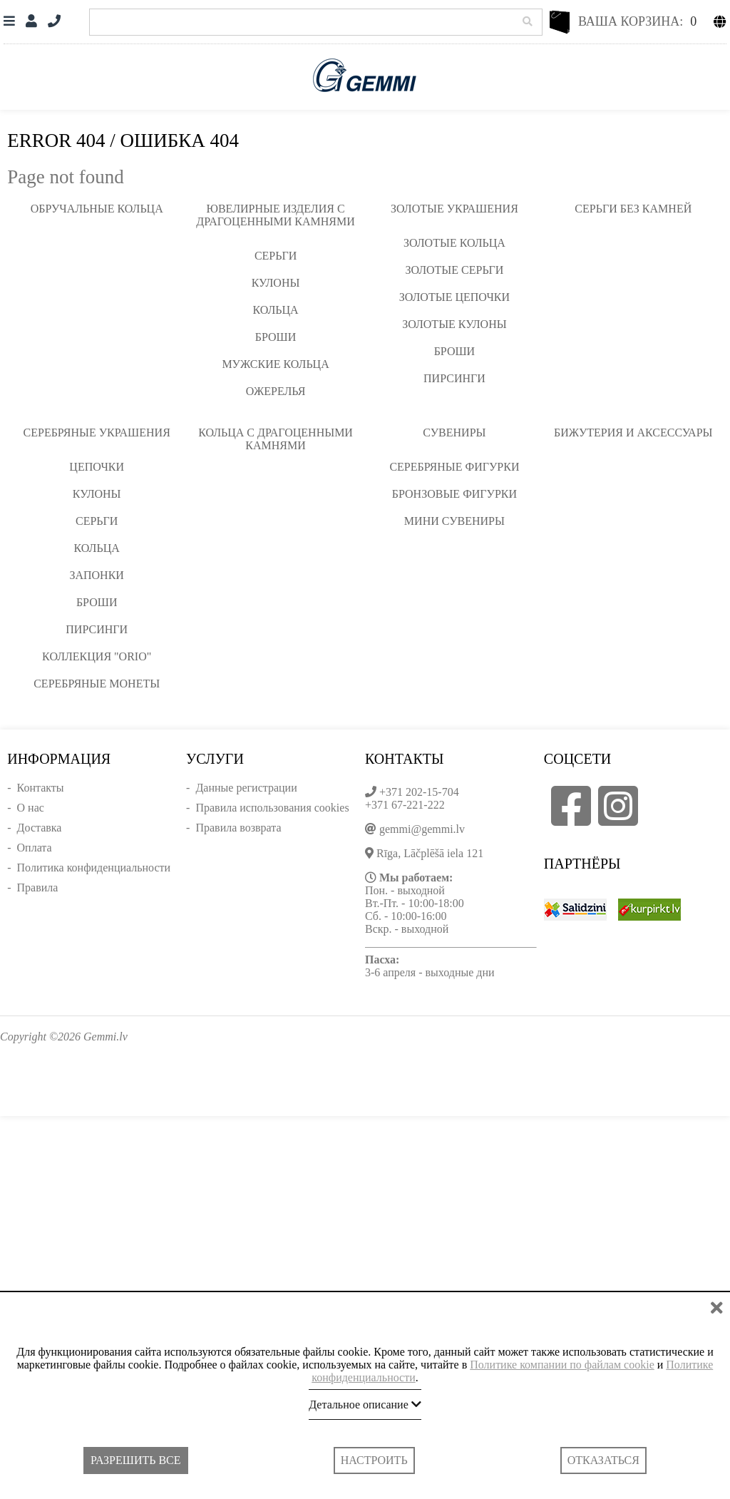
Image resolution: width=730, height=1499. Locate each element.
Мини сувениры (454, 521)
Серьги (276, 256)
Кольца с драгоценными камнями (275, 438)
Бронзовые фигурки (454, 494)
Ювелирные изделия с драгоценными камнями (275, 215)
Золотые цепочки (454, 297)
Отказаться (603, 1460)
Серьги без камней (633, 209)
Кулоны (276, 283)
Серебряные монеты (97, 683)
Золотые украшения (454, 209)
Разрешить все (135, 1460)
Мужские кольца (275, 364)
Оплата (34, 847)
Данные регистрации (246, 788)
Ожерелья (276, 391)
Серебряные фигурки (454, 467)
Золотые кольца (454, 243)
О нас (30, 808)
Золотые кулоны (454, 324)
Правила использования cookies (272, 808)
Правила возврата (238, 828)
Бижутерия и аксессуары (633, 432)
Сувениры (454, 432)
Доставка (39, 828)
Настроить (374, 1460)
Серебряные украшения (97, 432)
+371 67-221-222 (405, 805)
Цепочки (96, 467)
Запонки (96, 575)
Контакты (40, 788)
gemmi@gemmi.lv (422, 829)
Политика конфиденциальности (94, 867)
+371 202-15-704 (419, 792)
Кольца (275, 310)
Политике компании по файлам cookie (562, 1365)
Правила (37, 887)
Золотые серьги (454, 270)
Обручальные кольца (97, 209)
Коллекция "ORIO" (96, 656)
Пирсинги (454, 378)
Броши (276, 337)
